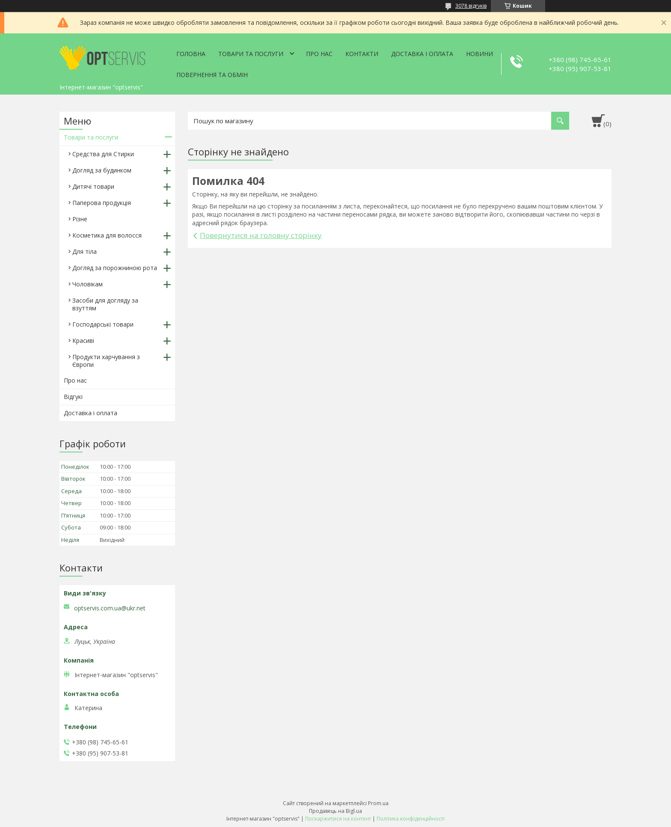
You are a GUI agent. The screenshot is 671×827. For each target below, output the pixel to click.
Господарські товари (103, 324)
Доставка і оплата (422, 54)
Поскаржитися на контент (338, 818)
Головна (190, 54)
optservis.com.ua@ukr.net (109, 608)
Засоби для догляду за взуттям (105, 304)
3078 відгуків (471, 5)
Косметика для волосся (107, 235)
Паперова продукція (101, 203)
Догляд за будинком (101, 170)
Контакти (361, 54)
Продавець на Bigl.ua (335, 811)
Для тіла (84, 251)
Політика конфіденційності (411, 818)
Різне (79, 219)
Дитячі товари (93, 186)
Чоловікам (87, 284)
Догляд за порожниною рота (114, 268)
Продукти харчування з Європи (106, 361)
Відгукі (73, 397)
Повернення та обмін (212, 75)
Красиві (83, 340)
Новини (479, 54)
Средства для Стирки (103, 154)
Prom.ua (378, 803)
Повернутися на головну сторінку (261, 235)
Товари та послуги (250, 54)
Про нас (319, 54)
